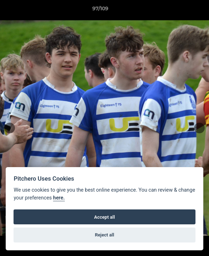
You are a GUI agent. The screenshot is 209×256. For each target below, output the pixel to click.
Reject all (104, 235)
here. (59, 198)
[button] (183, 10)
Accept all (104, 217)
